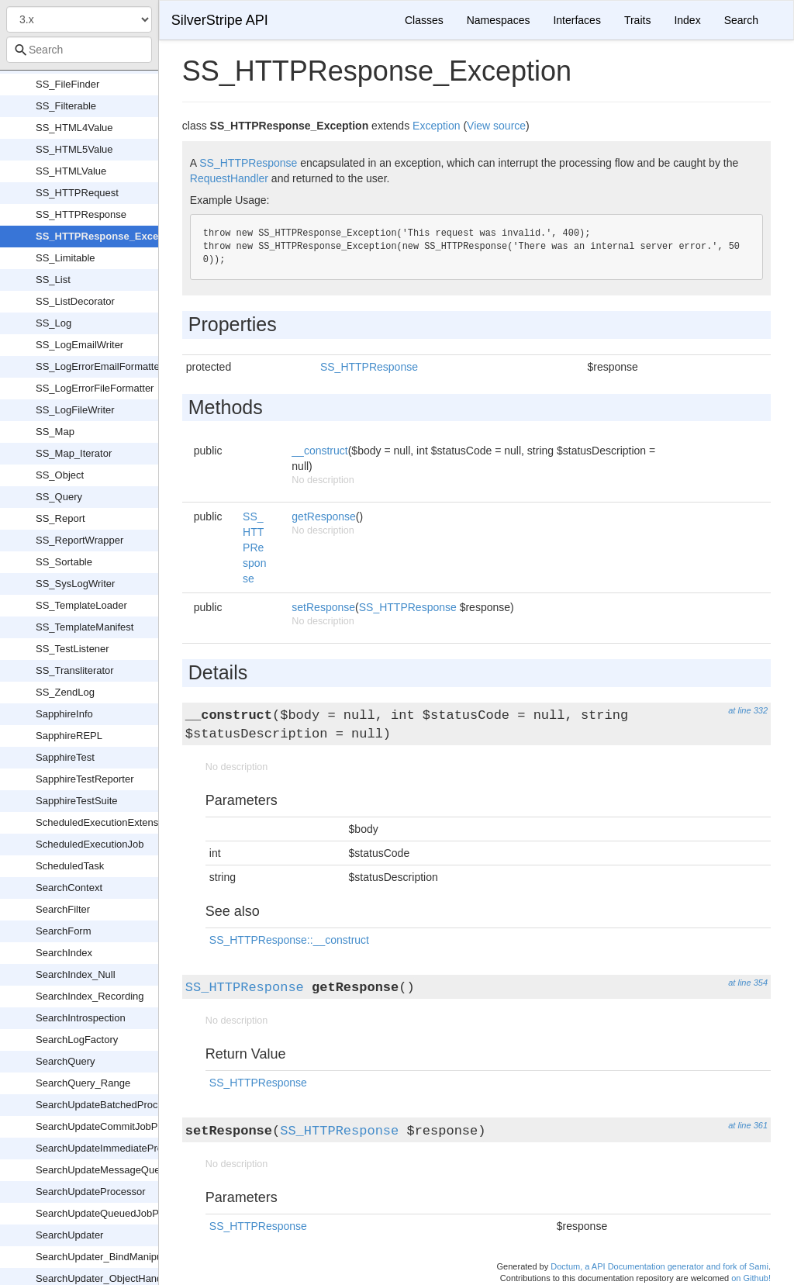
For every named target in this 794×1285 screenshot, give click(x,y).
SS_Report (60, 518)
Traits (637, 20)
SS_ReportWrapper (79, 540)
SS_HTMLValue (71, 171)
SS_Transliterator (75, 670)
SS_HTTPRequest (77, 193)
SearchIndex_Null (76, 974)
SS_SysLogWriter (75, 583)
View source (496, 125)
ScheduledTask (70, 866)
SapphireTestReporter (84, 779)
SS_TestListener (72, 649)
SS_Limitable (65, 258)
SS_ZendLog (65, 692)
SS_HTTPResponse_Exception (109, 236)
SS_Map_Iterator (74, 453)
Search (741, 20)
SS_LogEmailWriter (79, 345)
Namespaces (498, 20)
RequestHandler (229, 178)
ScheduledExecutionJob (90, 844)
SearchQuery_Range (83, 1083)
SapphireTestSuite (77, 801)
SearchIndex (64, 953)
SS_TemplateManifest (84, 627)
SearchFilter (63, 909)
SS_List (53, 279)
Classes (424, 20)
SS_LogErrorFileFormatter (95, 388)
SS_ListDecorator (75, 301)
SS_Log (53, 323)
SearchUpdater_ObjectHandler (105, 1278)
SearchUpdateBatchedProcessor (109, 1105)
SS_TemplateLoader (81, 605)
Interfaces (576, 20)
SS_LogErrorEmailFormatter (99, 366)
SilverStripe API (219, 20)
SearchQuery (65, 1061)
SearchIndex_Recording (89, 996)
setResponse (323, 607)
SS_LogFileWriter (75, 410)
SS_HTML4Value (74, 127)
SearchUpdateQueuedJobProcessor (117, 1213)
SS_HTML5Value (74, 149)
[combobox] (79, 49)
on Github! (751, 1278)
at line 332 (748, 710)
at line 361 (748, 1125)
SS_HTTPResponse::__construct (289, 940)
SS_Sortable (64, 562)
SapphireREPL (69, 735)
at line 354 (748, 982)
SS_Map (55, 431)
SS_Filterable (66, 106)
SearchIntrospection (81, 1018)
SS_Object (60, 475)
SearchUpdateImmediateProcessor (114, 1148)
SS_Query (59, 497)
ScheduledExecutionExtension (104, 822)
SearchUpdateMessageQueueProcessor (126, 1170)
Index (687, 20)
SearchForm (63, 931)
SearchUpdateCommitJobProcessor (116, 1126)
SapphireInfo (64, 714)
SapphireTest (65, 757)
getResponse (324, 516)
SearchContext (69, 887)
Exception (436, 125)
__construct (319, 450)
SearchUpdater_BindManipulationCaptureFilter (140, 1257)
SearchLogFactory (77, 1039)
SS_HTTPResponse (81, 214)
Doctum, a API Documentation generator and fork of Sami (659, 1266)
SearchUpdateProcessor (91, 1191)
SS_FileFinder (67, 84)
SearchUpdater (69, 1235)
